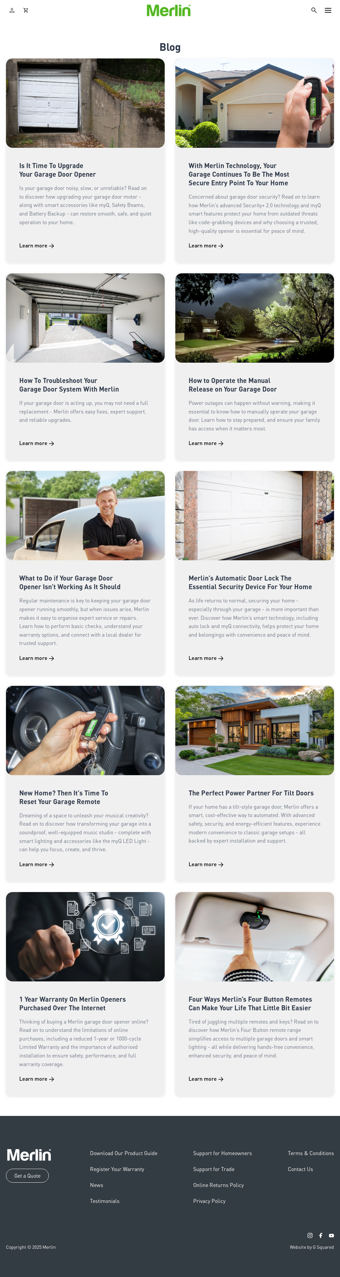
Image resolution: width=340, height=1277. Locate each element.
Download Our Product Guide (123, 1152)
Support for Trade (213, 1168)
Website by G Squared (312, 1247)
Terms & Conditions (311, 1152)
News (96, 1184)
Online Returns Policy (218, 1184)
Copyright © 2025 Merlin (31, 1247)
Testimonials (105, 1200)
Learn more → (36, 245)
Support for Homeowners (222, 1152)
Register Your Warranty (117, 1168)
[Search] (314, 10)
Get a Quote (27, 1175)
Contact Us (300, 1168)
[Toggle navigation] (328, 10)
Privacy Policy (209, 1200)
